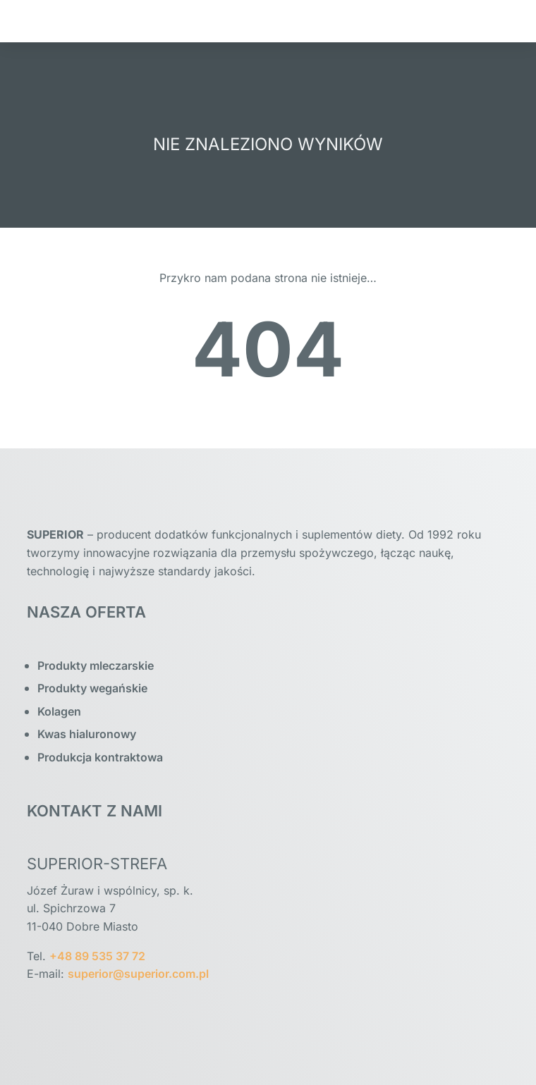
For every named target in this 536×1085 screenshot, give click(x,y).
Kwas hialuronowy (86, 734)
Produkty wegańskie (92, 688)
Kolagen (59, 711)
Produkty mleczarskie (95, 665)
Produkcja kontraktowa (100, 757)
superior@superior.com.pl (138, 974)
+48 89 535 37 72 (97, 956)
